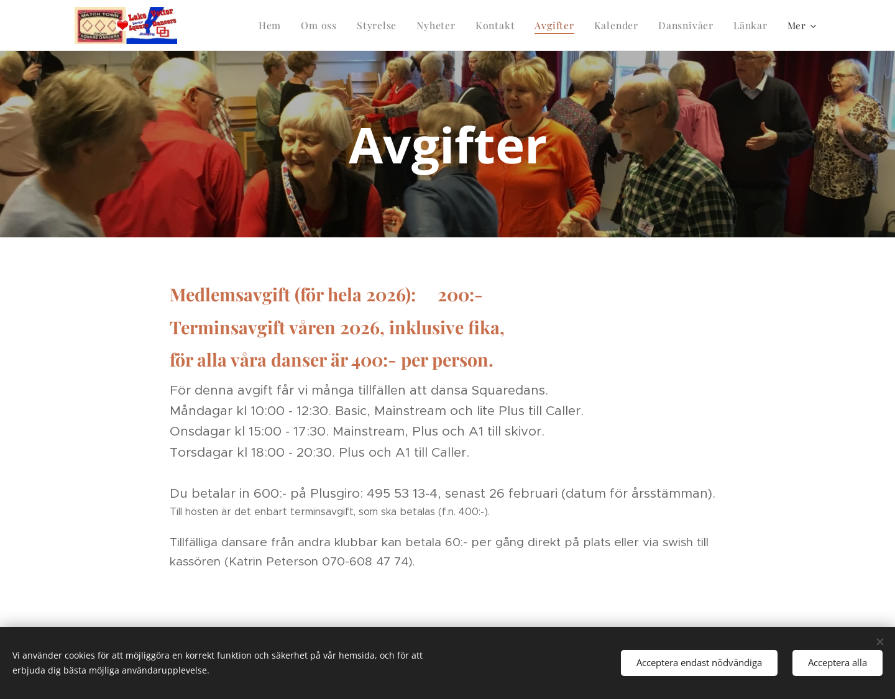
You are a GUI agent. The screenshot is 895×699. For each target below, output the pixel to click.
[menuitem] (218, 25)
